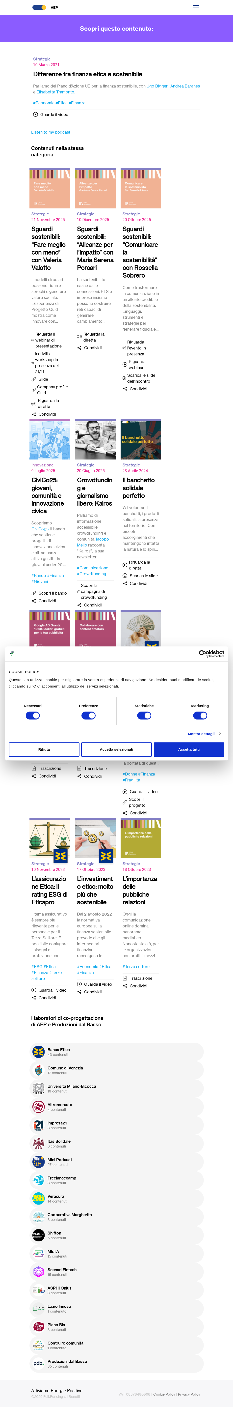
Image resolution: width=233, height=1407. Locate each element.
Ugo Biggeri (158, 86)
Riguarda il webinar (139, 364)
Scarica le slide (144, 575)
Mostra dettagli (201, 734)
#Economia (43, 102)
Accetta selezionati (116, 749)
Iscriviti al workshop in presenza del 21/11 (47, 362)
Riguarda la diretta (48, 403)
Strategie (42, 59)
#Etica (61, 102)
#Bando (38, 575)
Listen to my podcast (50, 132)
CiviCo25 (40, 528)
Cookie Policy (164, 1394)
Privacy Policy (189, 1394)
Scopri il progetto (137, 802)
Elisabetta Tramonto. (55, 91)
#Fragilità (131, 779)
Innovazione (42, 464)
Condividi (47, 414)
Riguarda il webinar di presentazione (48, 340)
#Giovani (39, 581)
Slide (43, 379)
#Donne (130, 774)
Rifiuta (44, 749)
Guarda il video (54, 114)
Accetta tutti (189, 749)
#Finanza (77, 102)
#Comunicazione (92, 567)
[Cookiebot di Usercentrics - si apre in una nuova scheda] (202, 654)
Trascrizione (50, 768)
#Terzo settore (136, 966)
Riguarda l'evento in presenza (136, 348)
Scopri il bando (53, 593)
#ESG (37, 966)
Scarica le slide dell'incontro (141, 378)
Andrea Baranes (185, 86)
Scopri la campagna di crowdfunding (94, 591)
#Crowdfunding (91, 573)
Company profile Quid (52, 389)
